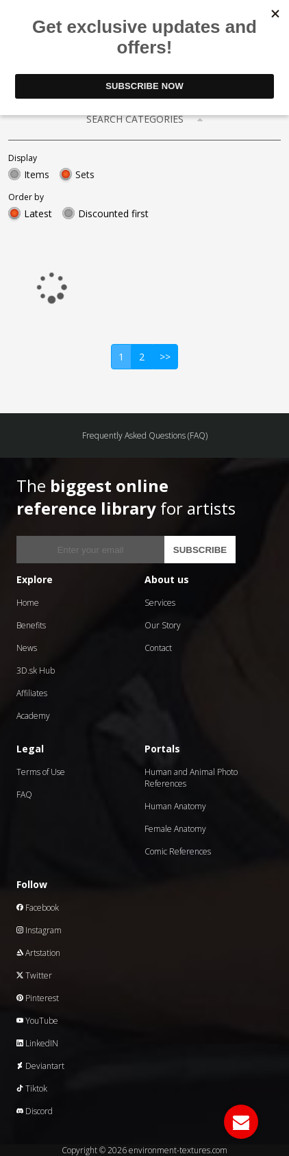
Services (159, 602)
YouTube (37, 1020)
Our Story (162, 625)
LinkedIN (37, 1043)
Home (27, 602)
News (26, 648)
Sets (85, 174)
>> (165, 356)
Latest (38, 213)
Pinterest (37, 998)
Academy (33, 716)
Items (36, 174)
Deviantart (40, 1066)
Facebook (37, 907)
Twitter (34, 975)
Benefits (31, 625)
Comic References (177, 851)
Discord (34, 1111)
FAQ (24, 794)
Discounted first (113, 213)
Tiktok (31, 1088)
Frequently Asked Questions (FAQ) (145, 435)
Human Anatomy (175, 806)
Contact (158, 648)
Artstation (38, 953)
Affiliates (31, 693)
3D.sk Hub (35, 670)
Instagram (39, 930)
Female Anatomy (175, 829)
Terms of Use (40, 772)
